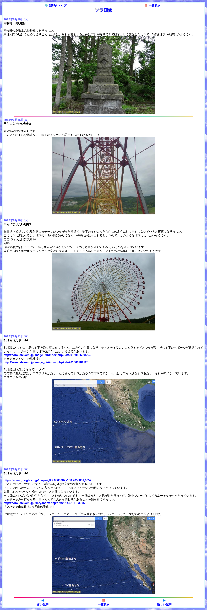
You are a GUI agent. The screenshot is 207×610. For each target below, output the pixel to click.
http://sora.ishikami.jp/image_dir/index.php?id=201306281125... (47, 362)
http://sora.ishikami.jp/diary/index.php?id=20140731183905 (44, 503)
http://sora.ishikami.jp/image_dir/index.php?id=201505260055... (47, 355)
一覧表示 (152, 5)
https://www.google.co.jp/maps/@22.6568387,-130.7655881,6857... (49, 480)
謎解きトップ (55, 5)
